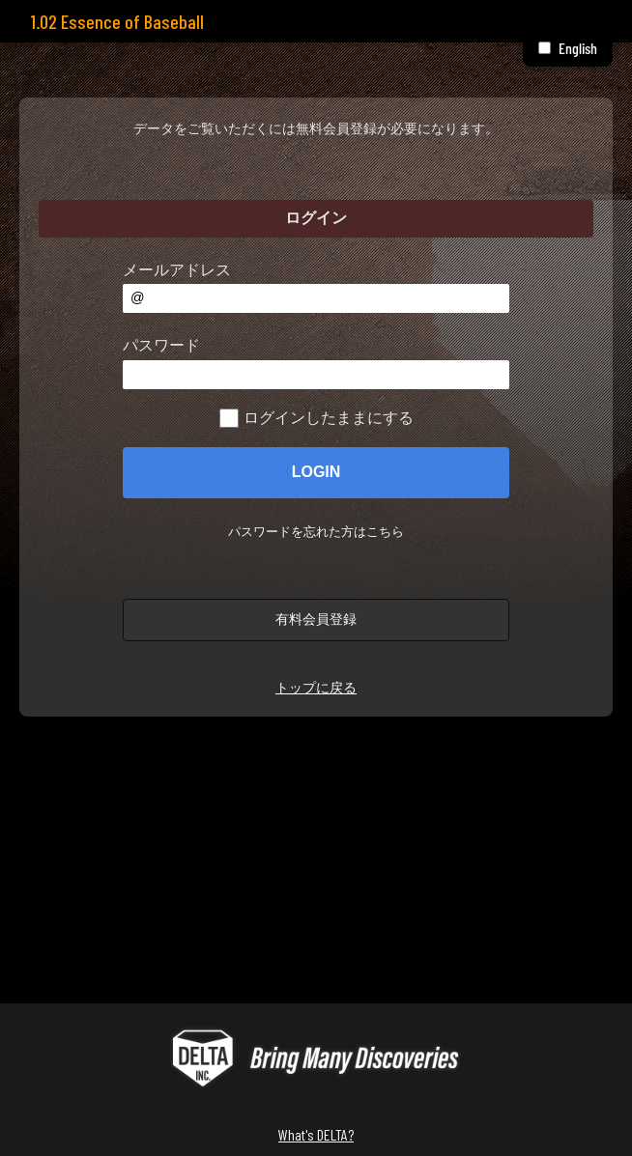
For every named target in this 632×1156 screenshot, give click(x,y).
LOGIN (316, 472)
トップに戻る (316, 687)
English (578, 48)
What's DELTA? (316, 1134)
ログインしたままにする (329, 417)
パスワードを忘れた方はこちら (316, 531)
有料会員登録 (316, 619)
